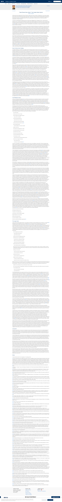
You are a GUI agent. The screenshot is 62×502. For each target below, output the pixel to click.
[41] (44, 227)
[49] (25, 299)
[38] (48, 222)
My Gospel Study (23, 3)
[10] (46, 55)
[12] (26, 66)
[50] (48, 300)
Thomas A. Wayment (31, 13)
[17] (15, 83)
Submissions (35, 3)
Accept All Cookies (50, 500)
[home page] (2, 1)
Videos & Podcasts (30, 3)
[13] (16, 72)
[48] (39, 284)
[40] (41, 225)
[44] (48, 277)
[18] (25, 86)
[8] (39, 52)
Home (6, 3)
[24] (23, 122)
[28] (41, 153)
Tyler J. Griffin (26, 7)
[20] (28, 95)
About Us (9, 3)
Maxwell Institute (27, 492)
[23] (32, 104)
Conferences (18, 3)
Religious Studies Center (10, 1)
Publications (13, 3)
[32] (36, 192)
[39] (28, 224)
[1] (29, 16)
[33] (21, 196)
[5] (12, 372)
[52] (13, 483)
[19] (17, 94)
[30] (19, 187)
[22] (44, 102)
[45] (13, 462)
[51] (12, 480)
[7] (14, 45)
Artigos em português (28, 494)
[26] (13, 416)
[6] (18, 43)
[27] (45, 152)
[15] (12, 393)
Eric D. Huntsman (18, 7)
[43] (28, 275)
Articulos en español (28, 493)
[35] (33, 200)
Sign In (51, 1)
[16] (12, 395)
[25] (13, 413)
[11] (15, 63)
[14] (19, 73)
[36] (16, 207)
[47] (44, 280)
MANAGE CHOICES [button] (55, 497)
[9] (14, 55)
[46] (49, 279)
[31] (31, 189)
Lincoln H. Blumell (22, 7)
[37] (13, 442)
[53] (15, 318)
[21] (12, 403)
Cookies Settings (44, 500)
